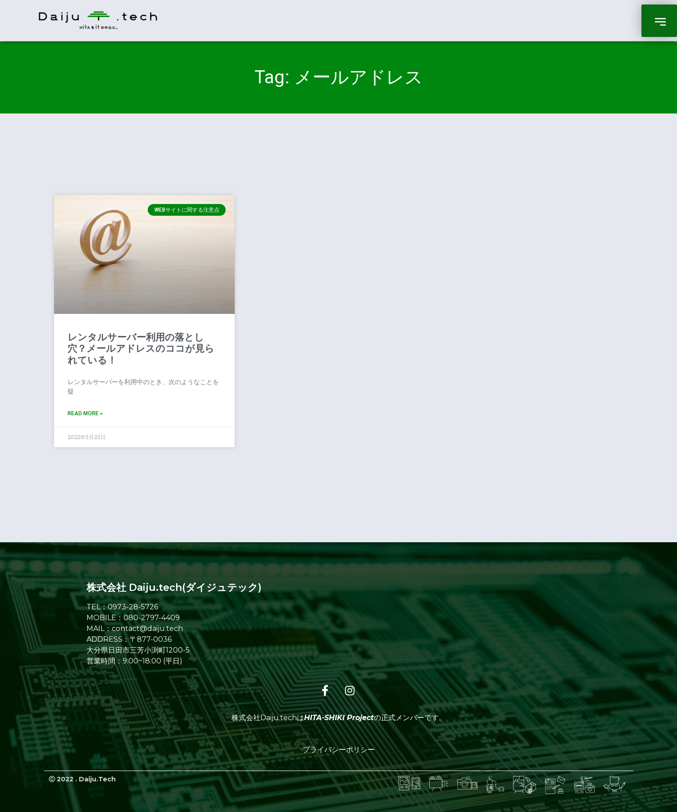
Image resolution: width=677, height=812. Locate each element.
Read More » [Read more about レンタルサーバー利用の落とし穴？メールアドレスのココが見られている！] (85, 413)
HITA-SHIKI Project (339, 717)
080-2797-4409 (151, 617)
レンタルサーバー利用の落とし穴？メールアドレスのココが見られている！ (141, 348)
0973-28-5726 (133, 607)
